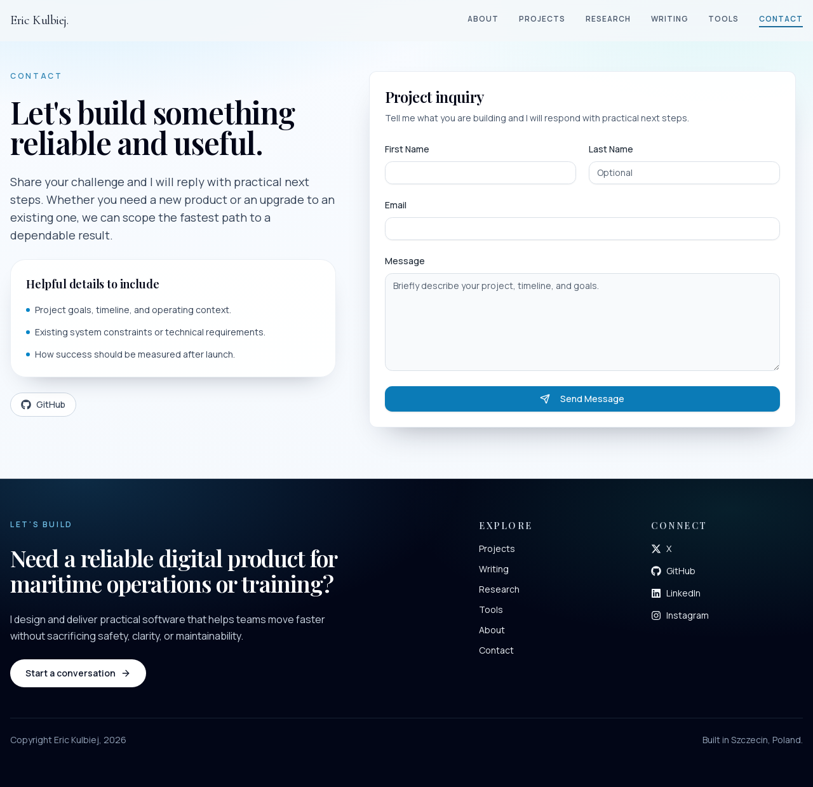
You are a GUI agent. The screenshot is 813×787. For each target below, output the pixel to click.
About (483, 18)
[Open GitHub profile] (673, 571)
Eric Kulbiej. (39, 20)
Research (608, 18)
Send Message (582, 399)
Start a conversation (78, 673)
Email (395, 205)
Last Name (611, 149)
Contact (781, 18)
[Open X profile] (661, 548)
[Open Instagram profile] (680, 615)
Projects (542, 18)
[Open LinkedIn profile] (676, 593)
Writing (669, 18)
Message (405, 261)
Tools (723, 18)
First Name (407, 149)
